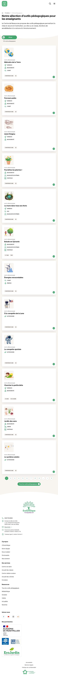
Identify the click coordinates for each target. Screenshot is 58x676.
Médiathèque (6, 591)
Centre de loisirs (7, 566)
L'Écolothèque (6, 545)
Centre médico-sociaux (9, 573)
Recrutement (6, 558)
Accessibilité (29, 662)
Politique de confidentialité (29, 667)
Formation (5, 580)
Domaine (4, 595)
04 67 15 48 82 (9, 518)
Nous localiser (6, 552)
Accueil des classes (7, 570)
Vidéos (4, 598)
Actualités (5, 601)
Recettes (4, 605)
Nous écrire (7, 527)
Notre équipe (6, 548)
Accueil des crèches (8, 576)
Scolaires (7, 13)
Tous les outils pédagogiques (28, 484)
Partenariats (5, 555)
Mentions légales (29, 665)
